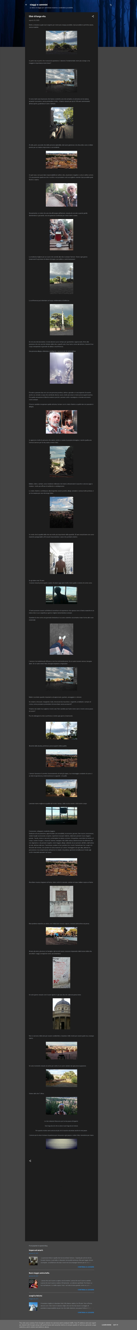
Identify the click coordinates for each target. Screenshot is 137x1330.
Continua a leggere (86, 1267)
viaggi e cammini (39, 4)
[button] (93, 16)
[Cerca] (111, 5)
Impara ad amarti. (36, 1250)
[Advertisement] (106, 41)
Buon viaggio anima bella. (39, 1273)
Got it (115, 1325)
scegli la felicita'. (36, 1296)
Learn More (106, 1325)
